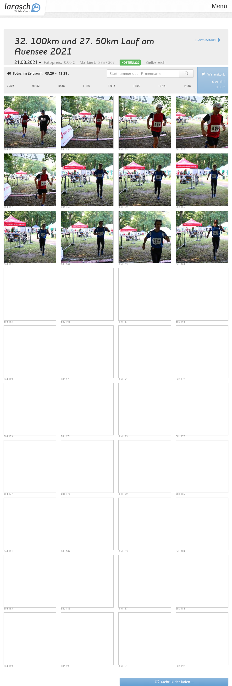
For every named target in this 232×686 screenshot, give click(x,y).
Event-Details (208, 40)
